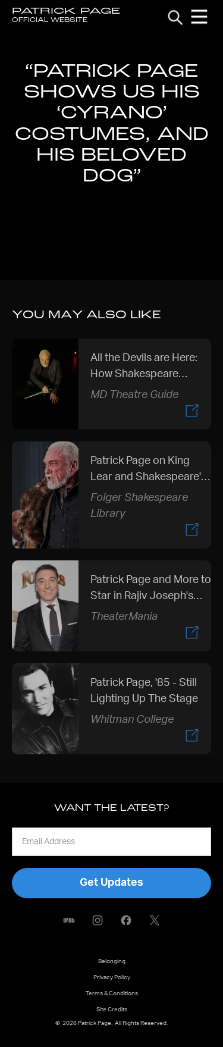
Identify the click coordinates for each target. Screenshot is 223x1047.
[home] (66, 16)
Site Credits (111, 1009)
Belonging (111, 961)
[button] (199, 17)
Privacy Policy (111, 977)
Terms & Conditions (112, 993)
